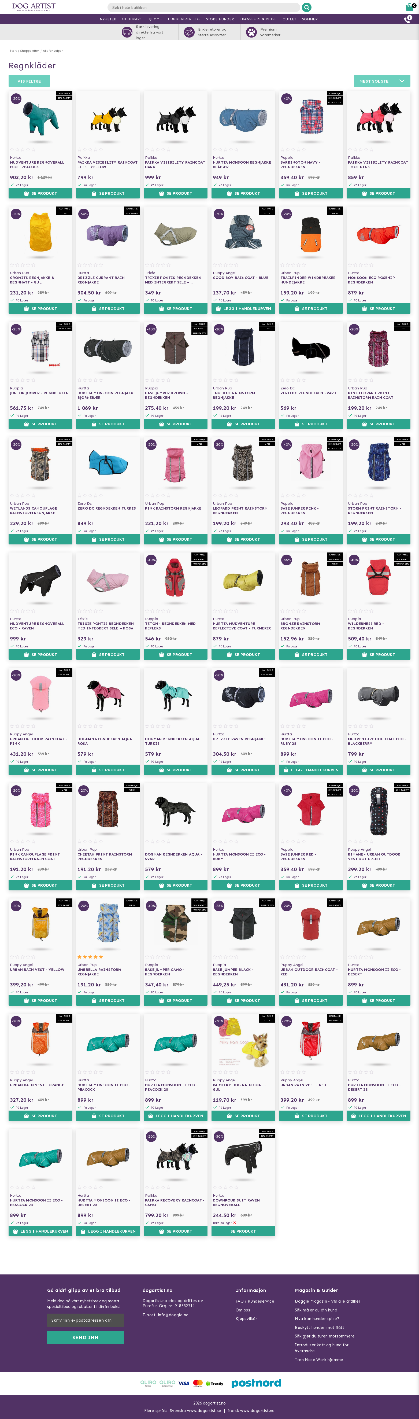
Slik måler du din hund (316, 1310)
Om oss (243, 1310)
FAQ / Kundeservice (255, 1301)
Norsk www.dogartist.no (251, 1410)
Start (13, 51)
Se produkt (40, 193)
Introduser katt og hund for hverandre (321, 1348)
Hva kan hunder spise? (317, 1318)
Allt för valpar (53, 51)
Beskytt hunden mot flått (319, 1327)
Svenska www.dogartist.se (195, 1410)
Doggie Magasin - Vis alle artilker (327, 1301)
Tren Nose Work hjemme (319, 1359)
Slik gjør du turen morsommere (325, 1336)
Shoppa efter (29, 51)
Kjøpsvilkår (246, 1318)
